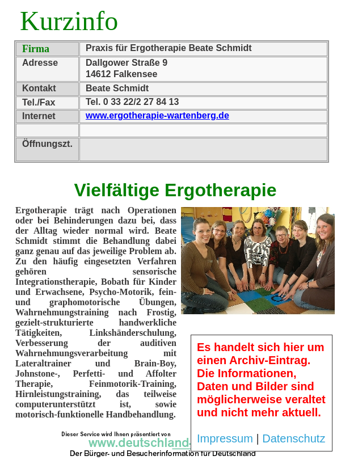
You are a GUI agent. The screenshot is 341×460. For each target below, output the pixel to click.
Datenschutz (293, 438)
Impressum (225, 438)
